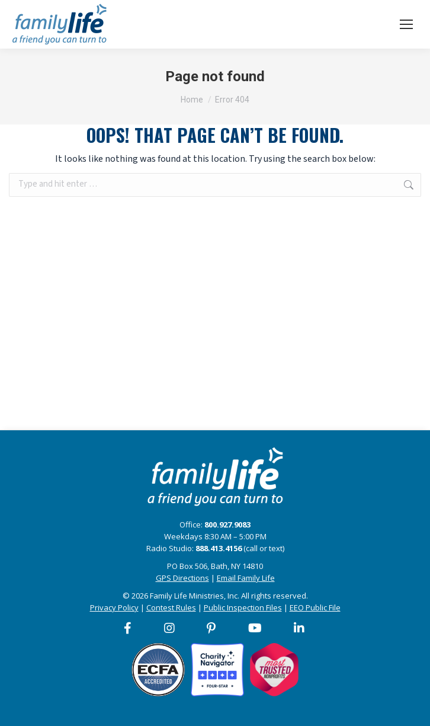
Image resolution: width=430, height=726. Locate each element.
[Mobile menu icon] (406, 24)
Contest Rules (171, 607)
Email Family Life (246, 578)
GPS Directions (182, 578)
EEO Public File (315, 607)
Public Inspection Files (243, 607)
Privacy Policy (114, 607)
